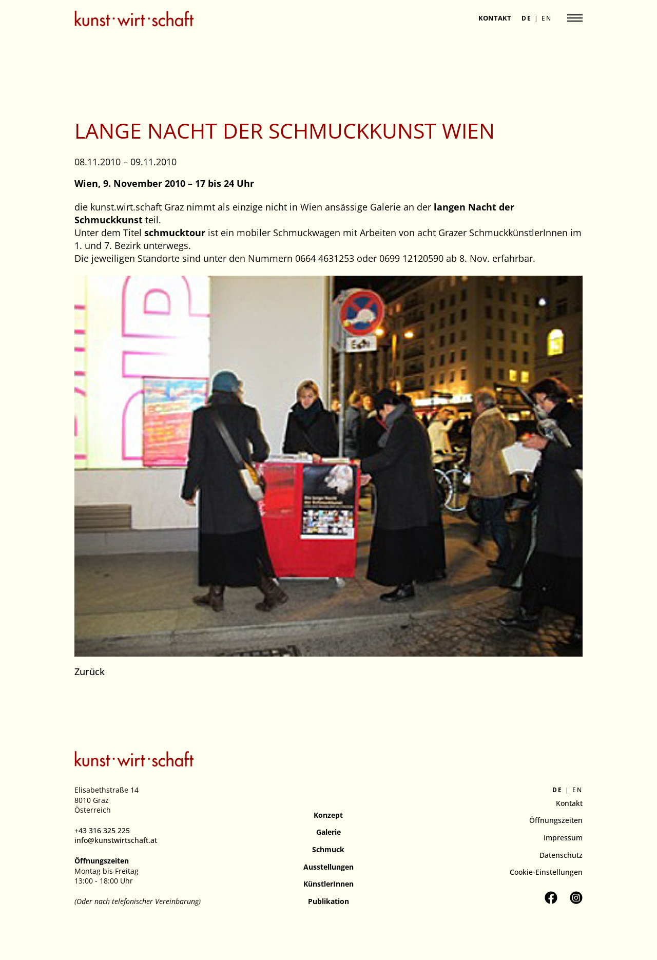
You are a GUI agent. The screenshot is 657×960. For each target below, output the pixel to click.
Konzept (328, 815)
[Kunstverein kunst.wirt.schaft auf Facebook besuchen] (551, 897)
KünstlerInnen (328, 884)
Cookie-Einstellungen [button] (546, 872)
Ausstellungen (328, 867)
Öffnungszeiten (556, 820)
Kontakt (494, 18)
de (526, 18)
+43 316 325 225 (102, 830)
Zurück (89, 671)
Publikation (328, 901)
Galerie (328, 832)
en (547, 18)
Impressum (563, 837)
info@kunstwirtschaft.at (115, 840)
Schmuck (328, 849)
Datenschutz (561, 855)
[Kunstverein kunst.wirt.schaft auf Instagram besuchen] (576, 897)
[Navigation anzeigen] (575, 18)
